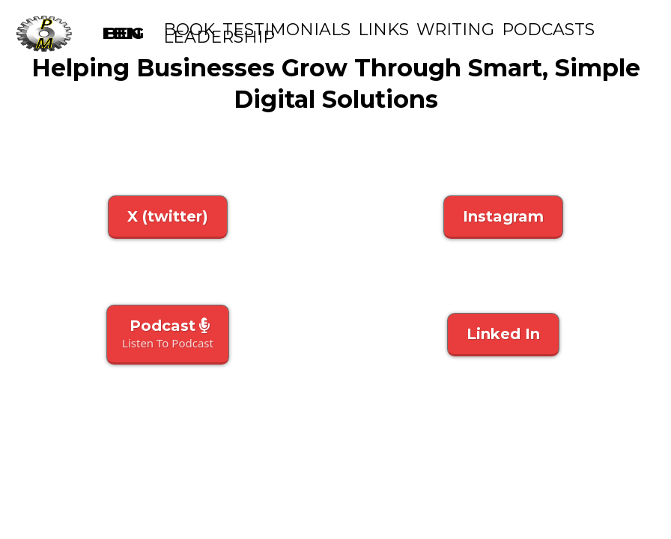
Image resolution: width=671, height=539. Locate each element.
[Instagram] (503, 217)
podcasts (548, 30)
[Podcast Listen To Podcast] (167, 335)
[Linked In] (503, 334)
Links (383, 30)
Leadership (219, 37)
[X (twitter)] (168, 217)
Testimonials (286, 30)
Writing (455, 30)
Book (189, 30)
